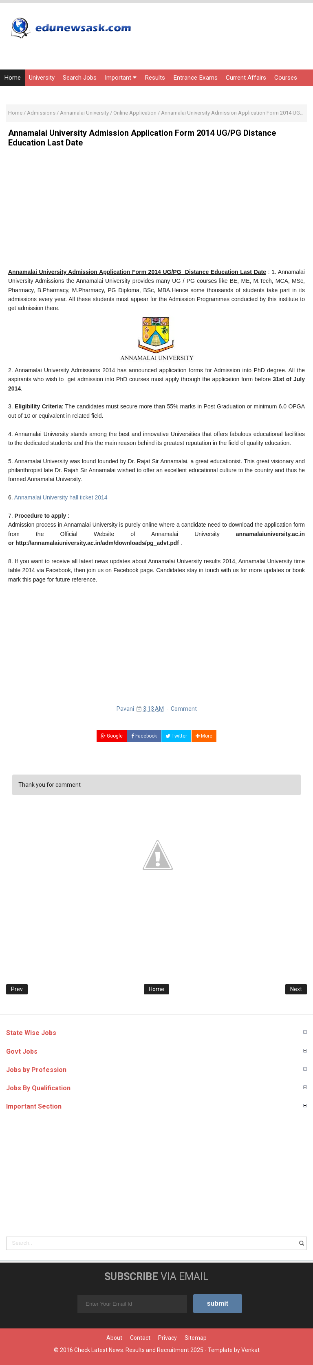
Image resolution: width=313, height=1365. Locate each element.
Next (296, 989)
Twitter (176, 736)
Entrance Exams (195, 77)
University (42, 77)
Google (112, 736)
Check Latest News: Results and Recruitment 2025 (138, 1350)
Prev (17, 989)
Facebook (144, 736)
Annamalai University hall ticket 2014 (61, 497)
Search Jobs (80, 77)
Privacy (167, 1338)
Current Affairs (246, 77)
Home (12, 77)
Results (155, 77)
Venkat (250, 1350)
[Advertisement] (156, 210)
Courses (285, 77)
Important (121, 77)
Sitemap (196, 1338)
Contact (140, 1338)
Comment (184, 708)
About (114, 1338)
